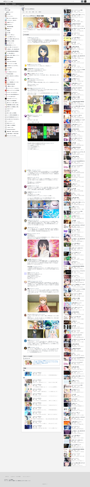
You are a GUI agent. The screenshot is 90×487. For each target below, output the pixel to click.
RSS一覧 (6, 476)
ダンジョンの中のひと (14, 5)
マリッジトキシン (10, 16)
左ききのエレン (9, 24)
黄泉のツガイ (9, 28)
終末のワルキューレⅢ (11, 123)
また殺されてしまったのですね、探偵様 (14, 65)
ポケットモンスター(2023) (11, 135)
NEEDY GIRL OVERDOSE (11, 61)
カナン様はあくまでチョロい (12, 71)
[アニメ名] (75, 1)
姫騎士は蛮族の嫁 (10, 57)
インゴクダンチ (9, 121)
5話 (29, 11)
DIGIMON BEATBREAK (11, 129)
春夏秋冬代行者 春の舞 (11, 84)
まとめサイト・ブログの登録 (15, 476)
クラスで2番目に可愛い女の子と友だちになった (15, 38)
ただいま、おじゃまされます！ (12, 92)
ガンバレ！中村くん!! (10, 34)
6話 (33, 11)
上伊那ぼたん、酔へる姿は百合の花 (13, 49)
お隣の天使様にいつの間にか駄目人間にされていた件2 (16, 133)
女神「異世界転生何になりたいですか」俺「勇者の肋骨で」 (17, 117)
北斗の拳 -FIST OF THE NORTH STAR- (13, 119)
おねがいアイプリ (10, 108)
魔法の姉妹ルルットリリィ (11, 45)
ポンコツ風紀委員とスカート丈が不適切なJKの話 (15, 82)
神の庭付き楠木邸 (10, 73)
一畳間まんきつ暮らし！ (11, 86)
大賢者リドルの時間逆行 (11, 125)
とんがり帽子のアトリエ (11, 36)
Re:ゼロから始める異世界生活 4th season (14, 94)
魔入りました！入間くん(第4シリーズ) (13, 102)
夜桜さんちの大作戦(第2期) (11, 100)
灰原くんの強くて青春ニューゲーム (13, 55)
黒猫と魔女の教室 (10, 26)
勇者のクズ (9, 59)
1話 (26, 11)
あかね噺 (8, 32)
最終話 (40, 11)
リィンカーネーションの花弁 (12, 63)
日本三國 (8, 14)
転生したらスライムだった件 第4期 (13, 90)
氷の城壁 (8, 10)
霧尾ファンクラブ (10, 12)
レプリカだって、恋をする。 (12, 20)
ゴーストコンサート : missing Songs (13, 88)
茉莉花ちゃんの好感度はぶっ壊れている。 (14, 106)
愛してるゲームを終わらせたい (12, 18)
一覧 (23, 11)
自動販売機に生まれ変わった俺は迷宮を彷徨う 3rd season (17, 104)
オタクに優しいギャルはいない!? (12, 47)
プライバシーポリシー (26, 476)
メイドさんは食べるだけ (11, 96)
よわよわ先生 (9, 67)
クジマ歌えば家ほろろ (11, 53)
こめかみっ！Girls (10, 127)
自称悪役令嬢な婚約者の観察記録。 (13, 51)
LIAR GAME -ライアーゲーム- (12, 98)
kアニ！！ (8, 1)
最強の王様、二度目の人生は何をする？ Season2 (15, 131)
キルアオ (8, 69)
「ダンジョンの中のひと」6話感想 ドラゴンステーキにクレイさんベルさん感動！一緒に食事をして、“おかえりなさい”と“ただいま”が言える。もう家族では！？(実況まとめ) (45, 362)
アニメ (8, 5)
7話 (36, 11)
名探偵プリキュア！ (10, 22)
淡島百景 (8, 30)
